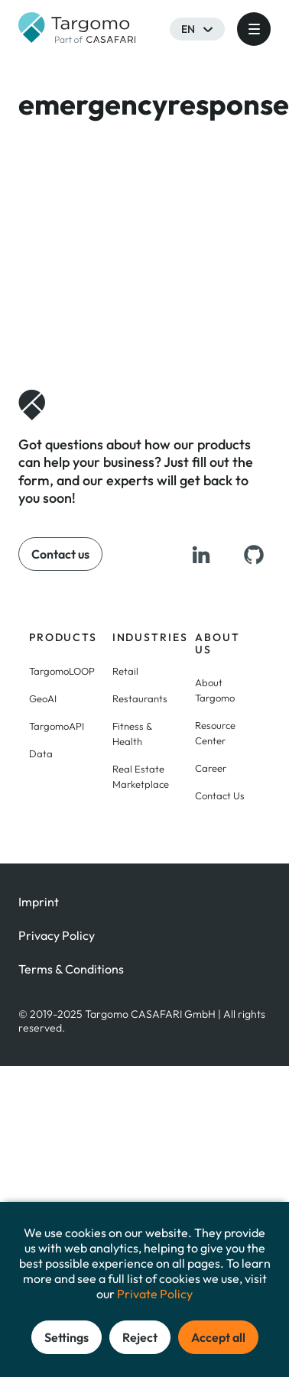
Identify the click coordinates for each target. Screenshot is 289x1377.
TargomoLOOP (62, 671)
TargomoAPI (56, 726)
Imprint (38, 901)
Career (210, 768)
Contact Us (220, 795)
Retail (125, 671)
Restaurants (139, 698)
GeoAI (43, 698)
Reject (139, 1337)
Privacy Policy (56, 935)
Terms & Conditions (71, 969)
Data (41, 753)
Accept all (218, 1337)
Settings (66, 1337)
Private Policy (155, 1293)
